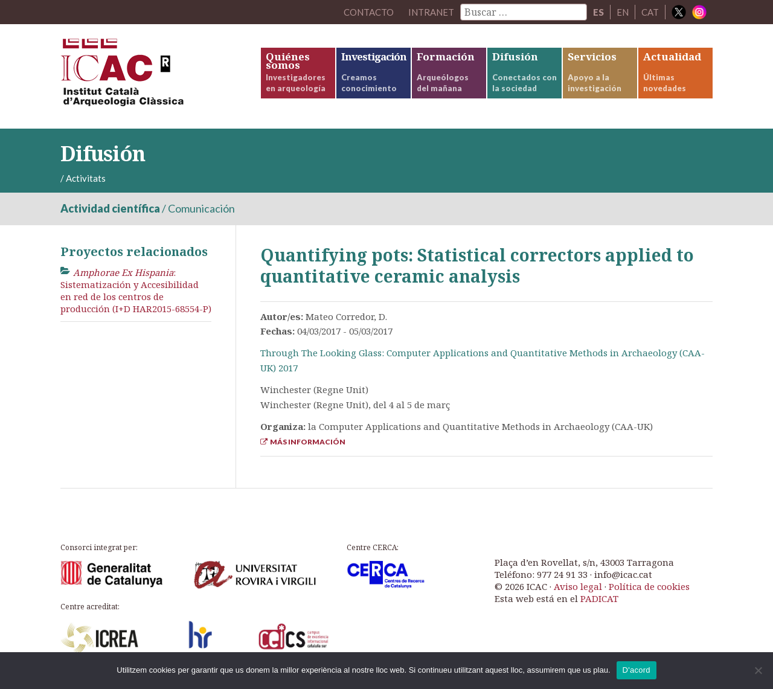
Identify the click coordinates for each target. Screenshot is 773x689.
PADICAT (599, 598)
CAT (650, 12)
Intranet (431, 12)
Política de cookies (649, 586)
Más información (302, 441)
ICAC (151, 76)
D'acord (636, 670)
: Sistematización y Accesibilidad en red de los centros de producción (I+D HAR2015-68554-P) (135, 290)
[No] (758, 670)
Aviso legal (578, 586)
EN (623, 12)
